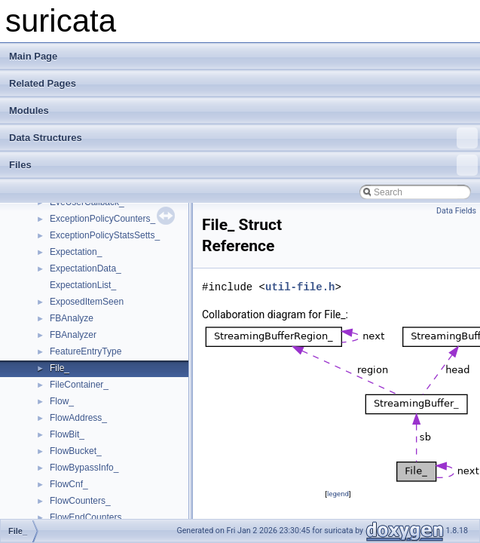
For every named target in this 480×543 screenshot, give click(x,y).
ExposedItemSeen (87, 301)
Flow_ (62, 401)
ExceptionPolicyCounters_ (102, 218)
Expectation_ (76, 252)
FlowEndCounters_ (88, 517)
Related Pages (42, 83)
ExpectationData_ (85, 268)
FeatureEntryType (85, 351)
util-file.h (300, 287)
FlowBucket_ (76, 451)
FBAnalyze (71, 318)
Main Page (33, 56)
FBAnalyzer (73, 335)
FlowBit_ (67, 434)
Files (243, 165)
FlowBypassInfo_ (84, 467)
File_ (59, 368)
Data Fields (456, 211)
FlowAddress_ (78, 418)
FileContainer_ (79, 384)
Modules (29, 110)
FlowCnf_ (69, 484)
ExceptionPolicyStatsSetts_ (105, 235)
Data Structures (243, 138)
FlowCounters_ (80, 500)
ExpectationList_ (83, 285)
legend (338, 493)
